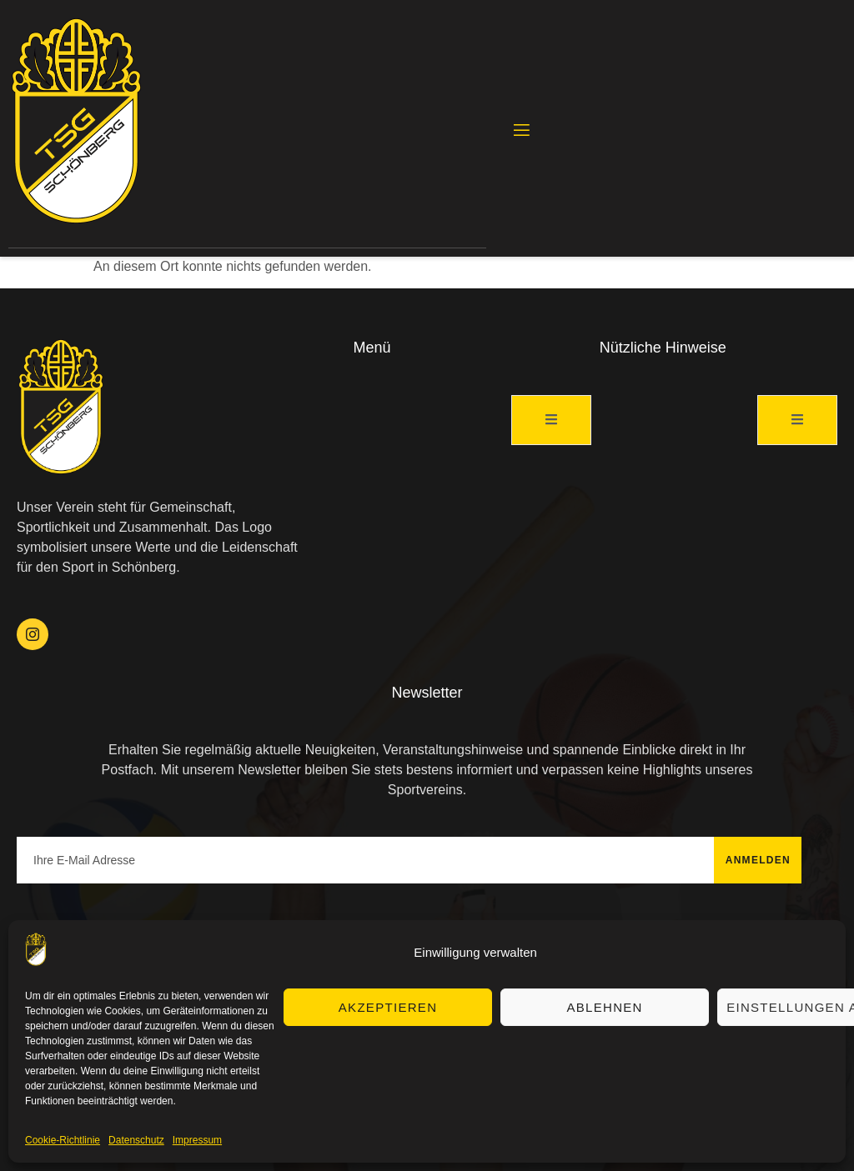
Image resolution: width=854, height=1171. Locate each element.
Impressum (197, 1140)
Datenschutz (136, 1140)
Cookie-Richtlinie (62, 1140)
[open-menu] (520, 130)
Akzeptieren (388, 1007)
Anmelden (758, 860)
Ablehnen (604, 1007)
